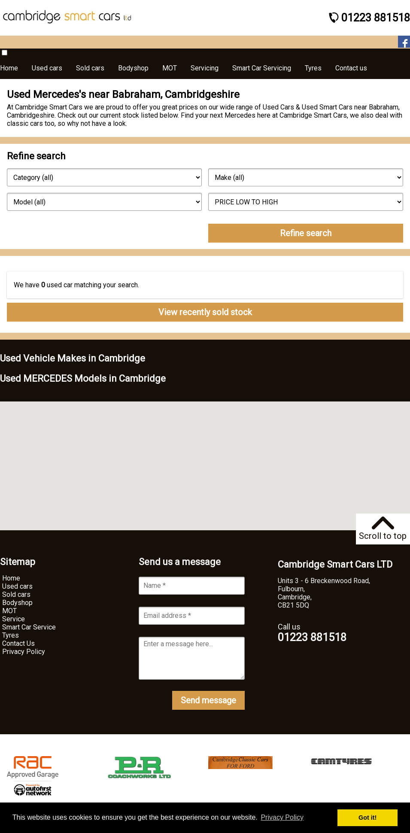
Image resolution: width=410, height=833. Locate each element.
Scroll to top (383, 529)
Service (13, 619)
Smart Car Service (29, 627)
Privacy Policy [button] (282, 817)
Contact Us (18, 643)
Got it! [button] (367, 817)
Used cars (17, 586)
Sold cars (16, 594)
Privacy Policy (23, 652)
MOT (9, 611)
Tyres (10, 635)
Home (11, 578)
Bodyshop (17, 603)
